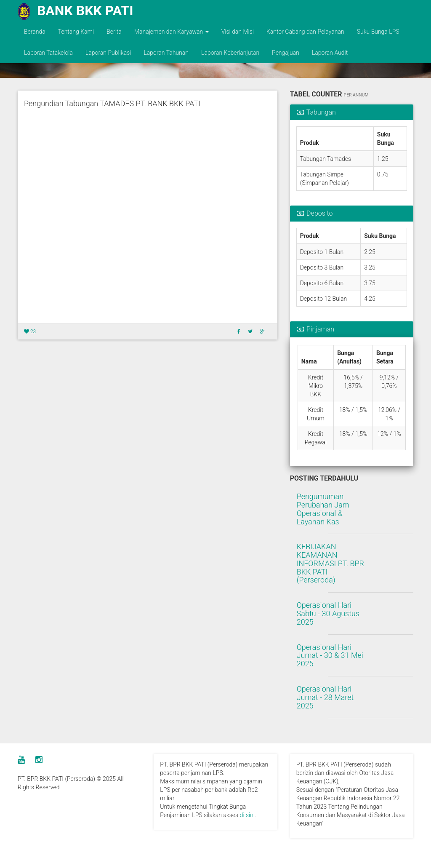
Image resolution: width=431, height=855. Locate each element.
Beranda (34, 31)
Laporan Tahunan (166, 52)
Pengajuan (285, 52)
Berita (114, 31)
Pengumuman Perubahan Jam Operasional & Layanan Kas (323, 509)
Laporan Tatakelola (48, 52)
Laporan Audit (330, 52)
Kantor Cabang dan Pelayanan (305, 31)
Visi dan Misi (237, 31)
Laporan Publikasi (108, 52)
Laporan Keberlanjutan (230, 52)
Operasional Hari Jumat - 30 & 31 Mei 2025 (330, 655)
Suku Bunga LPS (378, 31)
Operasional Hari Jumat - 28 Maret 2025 (325, 697)
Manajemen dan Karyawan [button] (171, 31)
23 (30, 331)
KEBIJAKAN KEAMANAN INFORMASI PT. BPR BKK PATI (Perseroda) (330, 563)
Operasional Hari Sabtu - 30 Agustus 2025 (328, 613)
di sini (247, 815)
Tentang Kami (76, 31)
